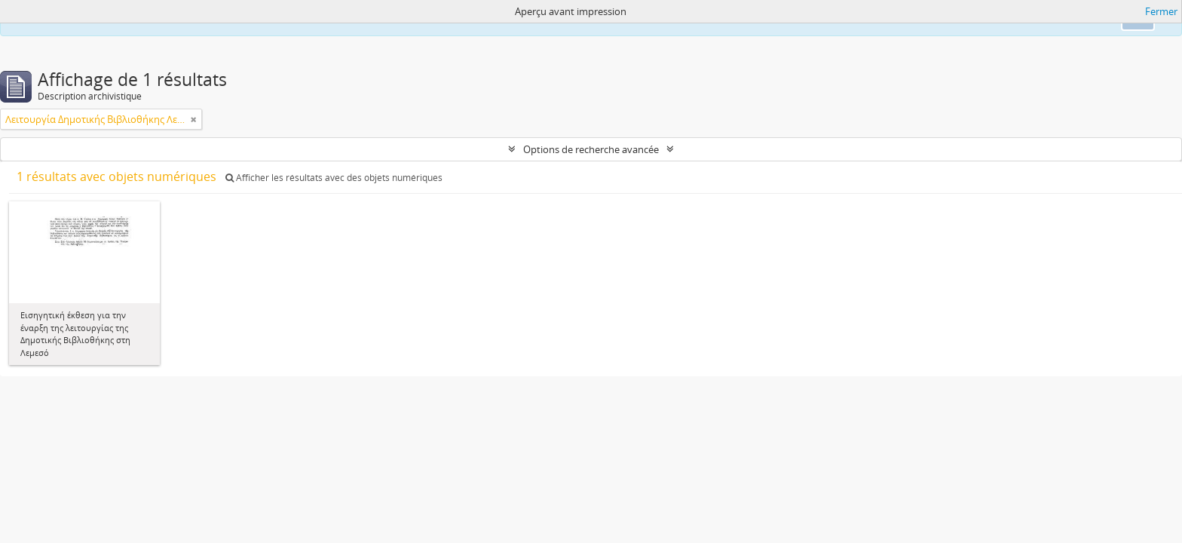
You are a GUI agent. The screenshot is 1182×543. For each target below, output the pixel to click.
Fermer (1161, 11)
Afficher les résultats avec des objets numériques (333, 177)
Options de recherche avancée (591, 149)
